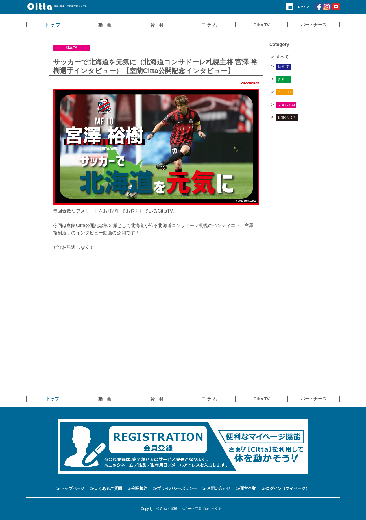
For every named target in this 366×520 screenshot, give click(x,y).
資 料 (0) (283, 79)
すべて (282, 56)
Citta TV (71, 47)
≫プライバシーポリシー (175, 488)
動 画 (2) (283, 66)
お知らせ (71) (287, 117)
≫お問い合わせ (216, 488)
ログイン (298, 6)
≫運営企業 (246, 488)
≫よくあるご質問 (106, 488)
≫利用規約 (138, 488)
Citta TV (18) (286, 104)
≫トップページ (70, 488)
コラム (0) (284, 92)
